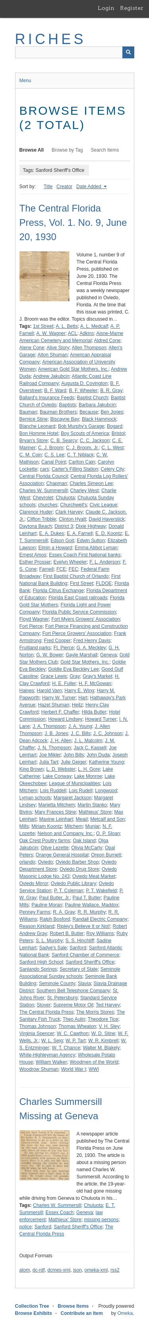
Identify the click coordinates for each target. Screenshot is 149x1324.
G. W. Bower (49, 655)
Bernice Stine (33, 419)
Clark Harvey (69, 512)
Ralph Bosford (55, 919)
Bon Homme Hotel (38, 433)
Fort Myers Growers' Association (85, 619)
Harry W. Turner (59, 697)
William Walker (51, 1062)
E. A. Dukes (51, 533)
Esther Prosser (35, 562)
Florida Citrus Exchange (58, 590)
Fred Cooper (57, 640)
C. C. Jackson (95, 440)
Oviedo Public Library (73, 883)
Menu (25, 80)
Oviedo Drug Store (79, 869)
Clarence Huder (36, 512)
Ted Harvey (108, 1005)
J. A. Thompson (49, 726)
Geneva (108, 655)
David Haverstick (106, 519)
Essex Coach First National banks (84, 555)
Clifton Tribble (41, 519)
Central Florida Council (43, 476)
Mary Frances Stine (55, 812)
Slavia (84, 983)
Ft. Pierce (64, 647)
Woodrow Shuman (39, 1069)
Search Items (105, 150)
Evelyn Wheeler (70, 562)
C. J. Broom (50, 447)
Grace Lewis (54, 676)
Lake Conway (57, 776)
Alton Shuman (53, 355)
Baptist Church (92, 397)
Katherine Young (106, 762)
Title (48, 186)
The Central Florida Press (46, 1012)
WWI (94, 1069)
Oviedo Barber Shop (77, 862)
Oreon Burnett (106, 855)
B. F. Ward (55, 390)
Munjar (92, 826)
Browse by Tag (67, 150)
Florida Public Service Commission (79, 612)
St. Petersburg (62, 998)
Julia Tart (48, 762)
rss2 (115, 1270)
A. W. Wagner (51, 333)
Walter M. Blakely (101, 1048)
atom (24, 1270)
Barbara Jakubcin (97, 405)
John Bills (74, 755)
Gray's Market (97, 676)
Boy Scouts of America (85, 433)
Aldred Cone (107, 340)
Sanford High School (41, 962)
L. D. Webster (60, 769)
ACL (72, 333)
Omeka (125, 1313)
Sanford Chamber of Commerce (85, 955)
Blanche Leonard (37, 426)
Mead (82, 819)
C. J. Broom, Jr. (82, 447)
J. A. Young (80, 726)
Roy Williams (100, 933)
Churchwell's (73, 505)
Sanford (78, 948)
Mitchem (74, 826)
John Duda (98, 755)
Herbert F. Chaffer (60, 712)
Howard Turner (100, 719)
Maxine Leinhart (56, 819)
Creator (64, 186)
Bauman (28, 412)
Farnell (46, 569)
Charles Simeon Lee (91, 483)
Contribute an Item (82, 1313)
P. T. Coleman (68, 890)
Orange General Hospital (62, 855)
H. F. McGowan (95, 683)
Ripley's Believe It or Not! (83, 926)
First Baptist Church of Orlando (76, 576)
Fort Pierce (31, 626)
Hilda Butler (94, 712)
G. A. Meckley (91, 647)
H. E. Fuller (64, 683)
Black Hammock (99, 419)
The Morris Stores (95, 1012)
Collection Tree (32, 1306)
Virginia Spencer (36, 1033)
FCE (61, 569)
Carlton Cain (82, 462)
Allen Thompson (89, 347)
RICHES (50, 39)
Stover (44, 1005)
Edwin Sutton (91, 540)
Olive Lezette (55, 848)
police (25, 1227)
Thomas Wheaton (77, 1026)
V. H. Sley (109, 1026)
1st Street (43, 326)
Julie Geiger (73, 762)
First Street (81, 583)
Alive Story (57, 347)
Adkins (86, 333)
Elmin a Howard (55, 547)
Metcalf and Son (107, 819)
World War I (73, 1069)
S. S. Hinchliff (80, 940)
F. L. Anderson (104, 562)
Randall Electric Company (100, 919)
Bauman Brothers (58, 412)
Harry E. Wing (79, 690)
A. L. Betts (66, 326)
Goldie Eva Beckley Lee (73, 669)
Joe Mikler (50, 755)
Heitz (77, 705)
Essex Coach (60, 1212)
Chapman (56, 483)
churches (48, 505)
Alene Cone (32, 347)
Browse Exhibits (33, 1313)
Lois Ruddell (53, 790)
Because (88, 412)
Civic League (103, 505)
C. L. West (112, 447)
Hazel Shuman (54, 705)
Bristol (118, 433)
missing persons (101, 1219)
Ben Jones (112, 412)
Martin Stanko (92, 805)
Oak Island (84, 840)
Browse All (31, 150)
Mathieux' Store (95, 812)
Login (106, 8)
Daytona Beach (35, 526)
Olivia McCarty (86, 848)
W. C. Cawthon (73, 1033)
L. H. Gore (89, 769)
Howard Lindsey (65, 719)
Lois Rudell (80, 790)
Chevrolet (43, 497)
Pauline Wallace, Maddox (91, 905)
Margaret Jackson (72, 798)
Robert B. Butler (66, 933)
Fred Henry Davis (92, 640)
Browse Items (73, 1306)
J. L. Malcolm (88, 740)
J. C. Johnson (107, 733)
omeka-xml (96, 1270)
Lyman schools (35, 798)
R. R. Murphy (91, 912)
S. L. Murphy (49, 940)
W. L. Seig (52, 1040)
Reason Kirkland (36, 926)
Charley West (84, 490)
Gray (75, 676)
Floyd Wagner (34, 619)
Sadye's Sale (53, 948)
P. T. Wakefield (101, 890)
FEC (73, 569)
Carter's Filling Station (75, 469)
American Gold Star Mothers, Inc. (73, 369)
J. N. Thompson (54, 748)
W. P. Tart (75, 1040)
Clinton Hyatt (72, 519)
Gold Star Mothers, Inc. (84, 662)
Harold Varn (49, 690)
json (77, 1270)
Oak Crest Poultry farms (44, 840)
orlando (27, 862)
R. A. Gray (64, 912)
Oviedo (45, 862)
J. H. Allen (61, 740)
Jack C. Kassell (90, 748)
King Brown (31, 769)
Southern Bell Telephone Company (73, 990)
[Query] (74, 52)
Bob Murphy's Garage (81, 426)
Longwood (106, 790)
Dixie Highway (91, 526)
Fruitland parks (35, 647)
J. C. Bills (81, 733)
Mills (24, 826)
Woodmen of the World (94, 1062)
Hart (82, 697)
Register (131, 8)
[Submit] (128, 52)
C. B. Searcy (63, 440)
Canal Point (53, 462)
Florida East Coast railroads (77, 597)
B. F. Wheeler (83, 390)
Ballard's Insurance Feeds (46, 397)
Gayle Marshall (81, 655)
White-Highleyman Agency (47, 1055)
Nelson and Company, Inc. (66, 833)
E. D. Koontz (108, 533)
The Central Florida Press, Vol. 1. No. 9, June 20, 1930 (73, 222)
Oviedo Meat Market (93, 876)
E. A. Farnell (80, 533)
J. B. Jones (56, 733)
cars (44, 469)
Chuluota (65, 497)
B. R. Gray (111, 390)
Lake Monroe (88, 776)
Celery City (112, 469)
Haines (26, 690)
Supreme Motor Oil (73, 1005)
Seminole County (57, 983)
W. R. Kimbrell (103, 1040)
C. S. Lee (54, 455)
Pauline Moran (46, 905)
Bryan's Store (33, 440)
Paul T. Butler (87, 898)
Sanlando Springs (38, 969)
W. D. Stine (103, 1033)
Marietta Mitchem (57, 805)
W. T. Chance (66, 1048)
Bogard (114, 426)
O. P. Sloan (108, 833)
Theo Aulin (74, 1019)
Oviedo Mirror (33, 883)
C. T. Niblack (80, 455)
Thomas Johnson (37, 1026)
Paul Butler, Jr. (54, 898)
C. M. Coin (30, 455)
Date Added (89, 186)
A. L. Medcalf (94, 326)
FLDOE (104, 583)
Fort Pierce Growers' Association (77, 633)
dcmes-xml (58, 1270)
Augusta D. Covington (84, 383)
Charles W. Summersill (43, 490)
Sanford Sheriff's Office (90, 962)
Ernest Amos (32, 555)
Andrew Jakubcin (51, 376)
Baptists (67, 405)
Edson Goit (62, 540)
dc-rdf (39, 1270)
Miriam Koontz (46, 826)
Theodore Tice (103, 1019)
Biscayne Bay (64, 419)
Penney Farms (34, 912)
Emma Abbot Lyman (96, 547)
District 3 (63, 526)
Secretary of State (79, 969)
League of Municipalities (74, 783)
